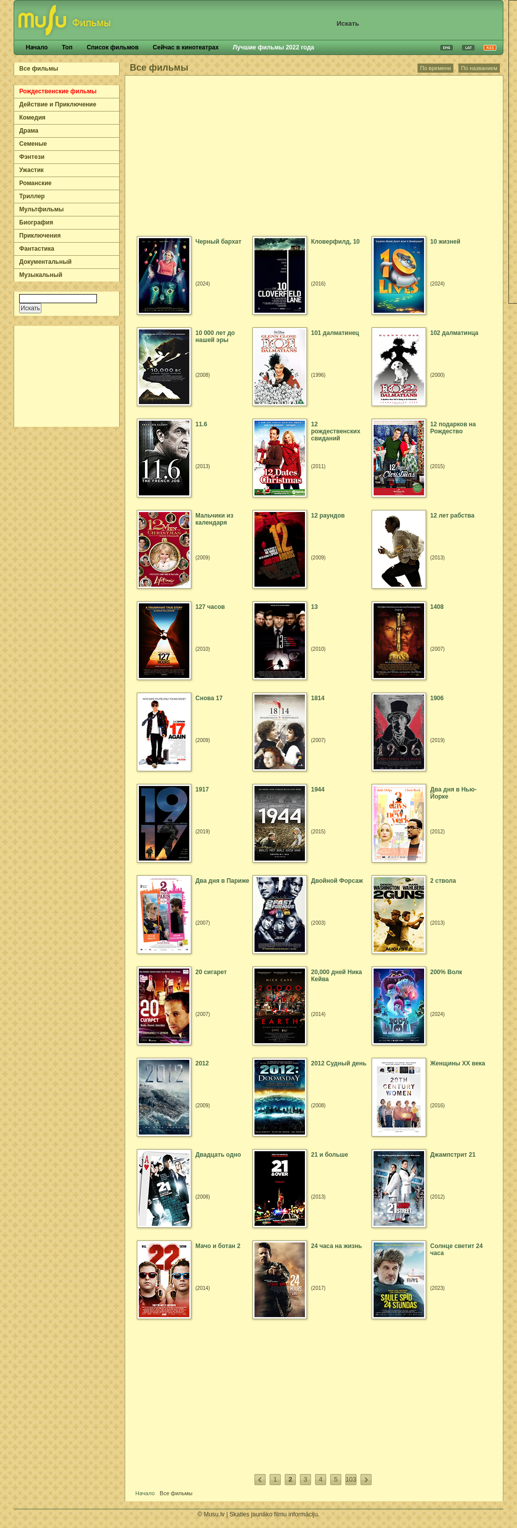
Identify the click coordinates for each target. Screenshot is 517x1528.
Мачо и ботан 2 (217, 1246)
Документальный (45, 261)
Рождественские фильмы (57, 91)
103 (350, 1479)
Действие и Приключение (57, 104)
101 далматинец (335, 332)
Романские (35, 183)
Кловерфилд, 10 (335, 241)
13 (314, 606)
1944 (318, 789)
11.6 (201, 424)
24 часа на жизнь (336, 1246)
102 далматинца (454, 332)
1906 (437, 698)
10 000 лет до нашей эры (215, 336)
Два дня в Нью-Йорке (453, 793)
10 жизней (445, 241)
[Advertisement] (67, 376)
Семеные (33, 143)
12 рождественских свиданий (335, 431)
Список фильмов (113, 47)
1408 (437, 606)
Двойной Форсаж (337, 880)
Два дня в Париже (222, 880)
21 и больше (329, 1154)
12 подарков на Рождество (453, 428)
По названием (479, 68)
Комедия (32, 117)
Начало (36, 47)
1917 (202, 789)
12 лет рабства (452, 515)
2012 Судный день (339, 1063)
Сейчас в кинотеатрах (186, 47)
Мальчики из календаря (214, 519)
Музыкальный (40, 274)
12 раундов (328, 515)
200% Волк (446, 972)
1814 (318, 698)
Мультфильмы (41, 209)
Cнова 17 (209, 698)
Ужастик (31, 170)
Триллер (32, 196)
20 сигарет (211, 972)
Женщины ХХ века (457, 1063)
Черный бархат (218, 241)
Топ (67, 47)
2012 (202, 1063)
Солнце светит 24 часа (456, 1249)
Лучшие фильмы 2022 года (273, 47)
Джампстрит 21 (453, 1154)
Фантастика (36, 248)
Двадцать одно (218, 1154)
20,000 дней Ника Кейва (336, 976)
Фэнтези (31, 156)
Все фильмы (38, 68)
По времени (435, 68)
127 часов (210, 606)
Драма (28, 130)
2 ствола (443, 880)
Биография (36, 222)
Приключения (40, 235)
